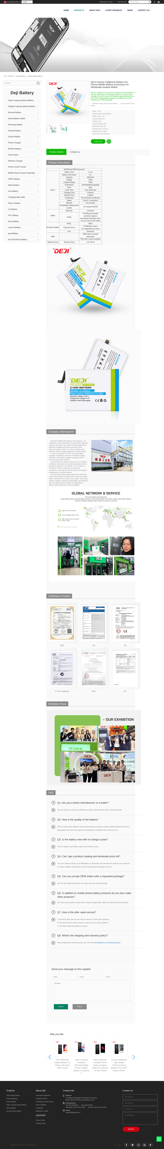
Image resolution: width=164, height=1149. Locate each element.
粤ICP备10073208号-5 (31, 1145)
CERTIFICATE (122, 2)
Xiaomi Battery (11, 1102)
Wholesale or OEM (42, 1111)
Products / (11, 76)
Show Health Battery (13, 1095)
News (130, 10)
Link (114, 1145)
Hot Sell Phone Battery (13, 1111)
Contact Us (143, 10)
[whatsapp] (159, 1139)
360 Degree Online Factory (44, 1102)
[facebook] (154, 2)
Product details (56, 152)
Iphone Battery (11, 1108)
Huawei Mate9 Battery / (35, 76)
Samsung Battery (12, 1098)
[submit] (149, 2)
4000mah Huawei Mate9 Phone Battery (105, 103)
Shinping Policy (41, 1123)
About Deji (94, 10)
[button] (132, 1057)
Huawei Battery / (21, 76)
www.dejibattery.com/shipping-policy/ (107, 942)
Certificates (39, 1108)
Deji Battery (22, 92)
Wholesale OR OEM (105, 2)
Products (79, 10)
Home (66, 10)
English (27, 2)
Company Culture (41, 1098)
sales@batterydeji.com (12, 2)
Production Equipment (43, 1095)
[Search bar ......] (139, 1)
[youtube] (159, 2)
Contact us (75, 152)
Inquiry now (98, 141)
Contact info (68, 1090)
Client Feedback (113, 10)
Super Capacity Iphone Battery (16, 1105)
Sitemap (119, 1145)
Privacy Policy (40, 1120)
